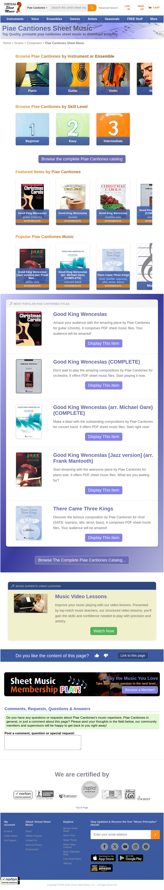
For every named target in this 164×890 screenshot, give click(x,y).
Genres (75, 19)
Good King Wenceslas (80, 314)
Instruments (15, 19)
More (153, 19)
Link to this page (132, 655)
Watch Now (103, 631)
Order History (11, 836)
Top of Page (82, 807)
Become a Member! (140, 690)
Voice (35, 19)
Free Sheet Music (72, 859)
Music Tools (69, 835)
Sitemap (67, 863)
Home (7, 43)
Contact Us (31, 840)
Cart (154, 7)
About (28, 831)
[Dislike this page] (106, 656)
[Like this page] (97, 656)
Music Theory (70, 840)
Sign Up (141, 7)
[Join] (155, 834)
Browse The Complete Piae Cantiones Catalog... (82, 560)
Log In (127, 7)
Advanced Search (108, 7)
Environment (31, 849)
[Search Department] (38, 7)
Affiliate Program (33, 836)
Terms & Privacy (33, 845)
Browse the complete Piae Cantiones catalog (82, 159)
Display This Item (103, 343)
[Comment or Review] (43, 742)
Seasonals (112, 19)
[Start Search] (92, 7)
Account (8, 831)
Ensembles (54, 19)
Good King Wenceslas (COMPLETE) (96, 362)
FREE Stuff (134, 19)
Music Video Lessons (81, 596)
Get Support (10, 840)
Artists (92, 19)
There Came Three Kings (83, 509)
